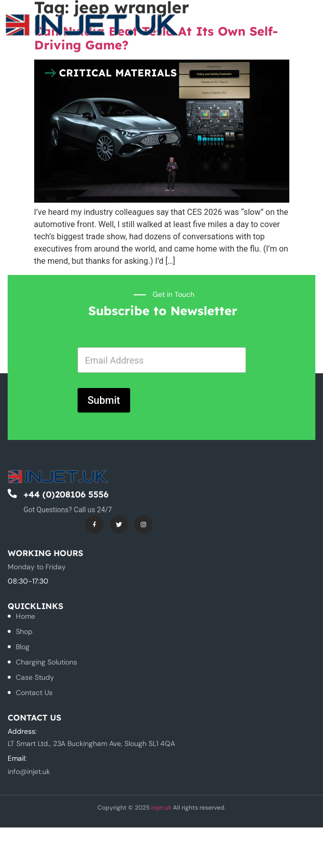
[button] (290, 22)
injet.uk (161, 808)
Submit (104, 400)
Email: (17, 758)
